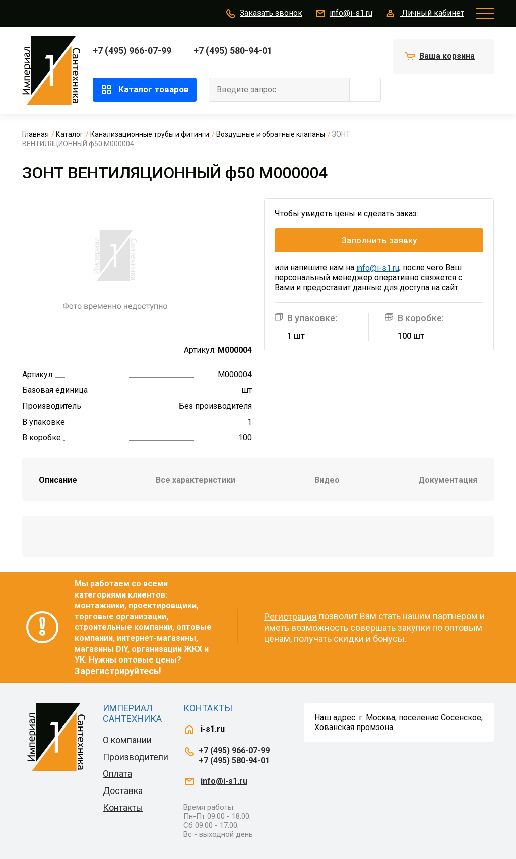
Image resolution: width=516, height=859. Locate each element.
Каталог (69, 134)
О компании (127, 740)
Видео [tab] (327, 480)
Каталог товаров (144, 90)
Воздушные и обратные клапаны (270, 134)
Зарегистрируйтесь (117, 671)
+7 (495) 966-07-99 (132, 50)
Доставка (123, 790)
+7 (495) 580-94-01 (233, 50)
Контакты (123, 807)
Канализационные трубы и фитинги (149, 134)
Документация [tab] (447, 480)
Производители (135, 757)
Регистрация (290, 616)
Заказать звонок (263, 14)
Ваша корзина (447, 56)
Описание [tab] (58, 480)
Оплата (117, 773)
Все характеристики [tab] (195, 480)
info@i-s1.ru (343, 14)
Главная (35, 134)
